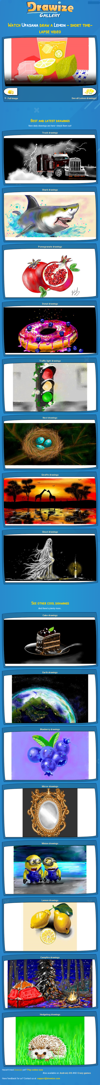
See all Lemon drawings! (84, 98)
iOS (70, 1073)
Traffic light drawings (50, 361)
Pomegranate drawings (50, 246)
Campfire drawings (50, 957)
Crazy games (84, 1073)
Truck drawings (50, 133)
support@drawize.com (48, 1078)
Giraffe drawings (50, 475)
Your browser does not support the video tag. (50, 61)
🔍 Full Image (11, 98)
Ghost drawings (50, 532)
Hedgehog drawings (50, 1014)
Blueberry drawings (50, 729)
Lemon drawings (50, 900)
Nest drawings (50, 418)
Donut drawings (50, 304)
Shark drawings (50, 190)
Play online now (35, 1070)
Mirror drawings (50, 786)
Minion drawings (50, 843)
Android (64, 1073)
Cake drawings (50, 615)
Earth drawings (50, 672)
